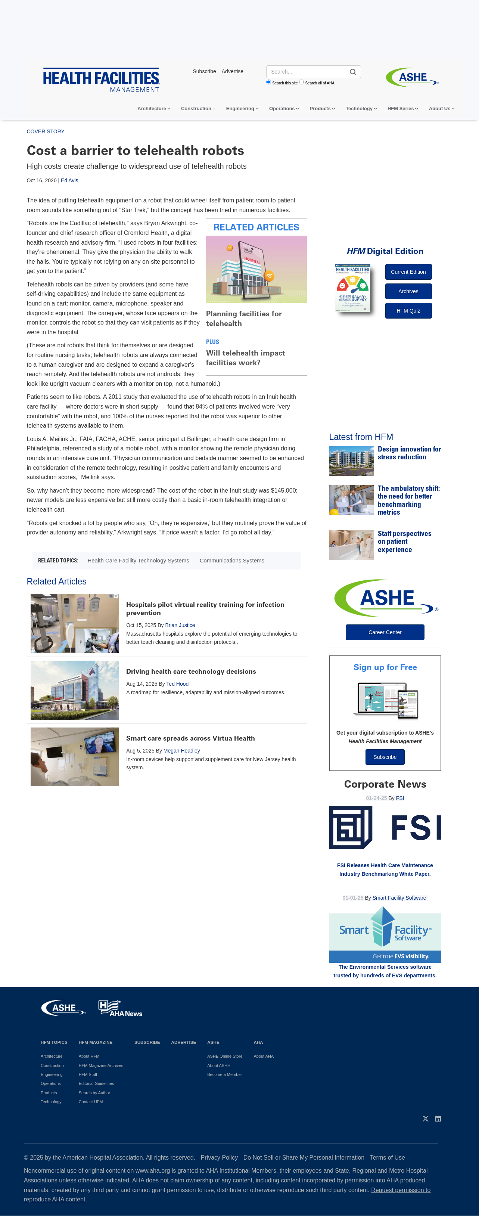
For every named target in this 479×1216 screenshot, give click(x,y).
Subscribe (384, 757)
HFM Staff (88, 1074)
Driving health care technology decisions (191, 671)
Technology (359, 108)
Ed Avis (69, 180)
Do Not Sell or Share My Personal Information (304, 1157)
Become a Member (224, 1074)
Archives (408, 291)
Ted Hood (177, 684)
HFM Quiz (408, 311)
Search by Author (94, 1093)
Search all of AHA (319, 83)
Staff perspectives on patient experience (405, 542)
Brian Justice (180, 625)
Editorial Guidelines (96, 1083)
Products (320, 108)
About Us (440, 108)
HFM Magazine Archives (101, 1065)
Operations (282, 108)
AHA (258, 1042)
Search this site (285, 83)
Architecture (151, 108)
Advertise (183, 1042)
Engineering (240, 108)
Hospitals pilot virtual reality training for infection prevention (205, 609)
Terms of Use (387, 1157)
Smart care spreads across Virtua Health (190, 738)
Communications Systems (232, 560)
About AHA (264, 1056)
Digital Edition (385, 251)
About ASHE (218, 1065)
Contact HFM (91, 1101)
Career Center (385, 632)
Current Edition (408, 272)
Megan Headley (182, 751)
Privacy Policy (219, 1157)
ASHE (213, 1042)
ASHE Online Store (224, 1056)
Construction (196, 108)
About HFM (89, 1056)
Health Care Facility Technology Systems (138, 560)
